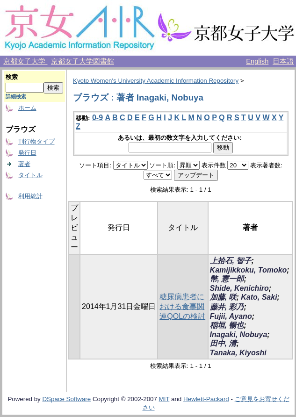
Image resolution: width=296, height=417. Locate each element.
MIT (164, 399)
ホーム (27, 107)
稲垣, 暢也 (227, 325)
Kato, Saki (259, 297)
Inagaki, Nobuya (238, 334)
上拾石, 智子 (231, 261)
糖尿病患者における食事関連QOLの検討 (182, 306)
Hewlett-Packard (206, 399)
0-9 (97, 118)
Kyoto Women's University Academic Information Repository (155, 80)
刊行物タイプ (36, 141)
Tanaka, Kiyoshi (238, 353)
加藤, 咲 (223, 297)
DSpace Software (66, 399)
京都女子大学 (25, 61)
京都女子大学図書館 (82, 61)
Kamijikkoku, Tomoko (248, 270)
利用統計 (30, 196)
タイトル (30, 175)
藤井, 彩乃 (227, 307)
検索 (12, 76)
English (257, 61)
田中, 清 (223, 343)
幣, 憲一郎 (227, 279)
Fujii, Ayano (231, 316)
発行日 (27, 152)
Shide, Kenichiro (239, 288)
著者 (24, 163)
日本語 (283, 61)
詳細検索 (16, 96)
